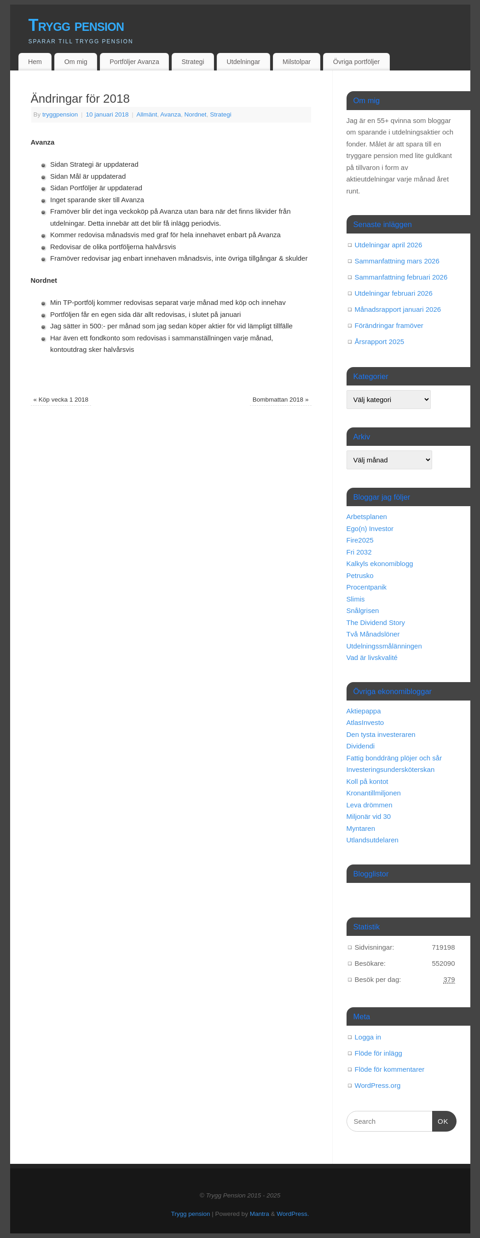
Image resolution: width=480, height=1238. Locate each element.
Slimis (356, 599)
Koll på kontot (367, 781)
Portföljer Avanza (134, 61)
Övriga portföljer (356, 61)
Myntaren (361, 828)
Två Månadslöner (373, 634)
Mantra (259, 1213)
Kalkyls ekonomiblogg (380, 563)
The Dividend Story (376, 622)
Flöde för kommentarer (390, 1069)
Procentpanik (367, 587)
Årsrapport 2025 (380, 341)
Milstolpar (297, 61)
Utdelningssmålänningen (384, 646)
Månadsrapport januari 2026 (398, 309)
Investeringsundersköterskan (391, 769)
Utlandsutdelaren (373, 840)
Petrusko (360, 575)
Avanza (170, 114)
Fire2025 (360, 540)
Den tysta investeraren (381, 734)
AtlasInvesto (365, 722)
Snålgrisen (363, 610)
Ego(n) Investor (370, 528)
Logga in (368, 1037)
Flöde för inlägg (378, 1053)
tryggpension (60, 114)
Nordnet (196, 114)
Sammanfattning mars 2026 (397, 261)
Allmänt (147, 114)
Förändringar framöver (389, 325)
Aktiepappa (364, 711)
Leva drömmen (370, 805)
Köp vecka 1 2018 (61, 399)
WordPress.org (378, 1085)
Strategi (193, 61)
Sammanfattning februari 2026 (401, 277)
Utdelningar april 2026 (388, 245)
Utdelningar (243, 61)
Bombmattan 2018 (281, 399)
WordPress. (293, 1213)
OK (440, 1120)
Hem (35, 61)
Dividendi (361, 746)
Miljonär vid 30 (369, 816)
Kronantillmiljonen (374, 793)
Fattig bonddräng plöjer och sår (394, 758)
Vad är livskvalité (372, 657)
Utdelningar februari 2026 (394, 293)
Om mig (75, 61)
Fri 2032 (359, 552)
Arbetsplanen (367, 516)
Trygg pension (76, 25)
